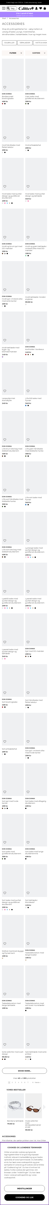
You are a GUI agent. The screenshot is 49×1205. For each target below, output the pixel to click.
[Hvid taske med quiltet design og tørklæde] (36, 181)
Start (4, 18)
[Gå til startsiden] (24, 8)
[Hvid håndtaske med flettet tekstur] (13, 131)
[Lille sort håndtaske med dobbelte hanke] (13, 484)
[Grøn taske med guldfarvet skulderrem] (36, 82)
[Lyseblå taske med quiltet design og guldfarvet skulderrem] (13, 586)
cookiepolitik (9, 1178)
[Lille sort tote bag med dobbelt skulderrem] (13, 535)
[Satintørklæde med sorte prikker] (36, 1038)
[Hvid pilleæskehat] (36, 131)
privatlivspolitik (21, 1175)
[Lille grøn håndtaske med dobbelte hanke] (36, 434)
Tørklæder (25, 43)
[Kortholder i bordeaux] (36, 335)
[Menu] (4, 8)
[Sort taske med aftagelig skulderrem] (36, 786)
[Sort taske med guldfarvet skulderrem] (13, 837)
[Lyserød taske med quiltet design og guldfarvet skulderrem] (36, 586)
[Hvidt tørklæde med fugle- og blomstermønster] (13, 335)
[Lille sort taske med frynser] (36, 484)
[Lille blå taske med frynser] (36, 384)
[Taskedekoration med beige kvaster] (36, 938)
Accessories (14, 18)
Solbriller (9, 43)
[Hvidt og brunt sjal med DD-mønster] (13, 233)
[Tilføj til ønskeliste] (5, 87)
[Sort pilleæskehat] (13, 736)
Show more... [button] (24, 1071)
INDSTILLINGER (24, 1188)
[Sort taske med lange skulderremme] (36, 837)
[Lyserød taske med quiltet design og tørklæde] (13, 636)
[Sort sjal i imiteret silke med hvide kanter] (36, 736)
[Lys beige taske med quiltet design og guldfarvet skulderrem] (36, 535)
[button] (37, 8)
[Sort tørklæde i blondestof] (36, 887)
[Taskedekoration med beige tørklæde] (13, 988)
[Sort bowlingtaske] (13, 686)
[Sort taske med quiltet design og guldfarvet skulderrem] (13, 887)
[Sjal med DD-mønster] (36, 636)
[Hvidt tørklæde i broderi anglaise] (36, 284)
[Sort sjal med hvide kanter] (13, 786)
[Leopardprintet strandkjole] (13, 384)
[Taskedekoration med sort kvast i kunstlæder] (36, 988)
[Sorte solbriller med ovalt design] (13, 1038)
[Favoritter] (41, 8)
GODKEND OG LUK (24, 1197)
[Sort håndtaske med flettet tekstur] (36, 686)
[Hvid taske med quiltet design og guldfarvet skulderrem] (13, 181)
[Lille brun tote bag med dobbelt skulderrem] (13, 434)
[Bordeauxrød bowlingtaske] (13, 82)
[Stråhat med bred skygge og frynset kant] (13, 938)
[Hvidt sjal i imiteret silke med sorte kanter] (13, 284)
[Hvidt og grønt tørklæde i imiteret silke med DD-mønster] (36, 233)
